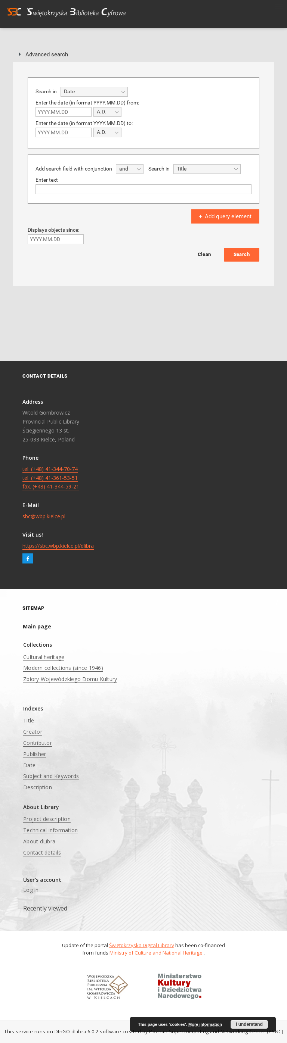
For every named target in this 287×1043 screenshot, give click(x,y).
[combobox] (94, 92)
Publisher (34, 754)
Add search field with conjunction (74, 169)
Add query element (224, 216)
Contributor (37, 742)
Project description (47, 818)
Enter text (47, 180)
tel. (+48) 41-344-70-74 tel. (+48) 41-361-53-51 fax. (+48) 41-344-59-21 (50, 477)
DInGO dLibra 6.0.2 (77, 1031)
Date (29, 765)
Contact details (42, 852)
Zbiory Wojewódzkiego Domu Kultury (70, 679)
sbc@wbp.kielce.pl (43, 516)
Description (37, 787)
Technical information (50, 830)
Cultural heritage (43, 657)
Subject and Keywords (51, 776)
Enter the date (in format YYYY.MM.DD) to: (84, 123)
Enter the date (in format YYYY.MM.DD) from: (87, 103)
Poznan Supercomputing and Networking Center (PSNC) (216, 1031)
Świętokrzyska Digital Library (141, 945)
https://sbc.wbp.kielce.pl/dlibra (58, 545)
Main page (37, 626)
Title (28, 720)
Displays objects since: (53, 230)
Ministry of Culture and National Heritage (156, 952)
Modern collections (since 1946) (63, 667)
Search (242, 254)
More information (205, 1024)
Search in (46, 91)
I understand (249, 1024)
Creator (32, 731)
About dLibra (39, 841)
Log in (31, 889)
